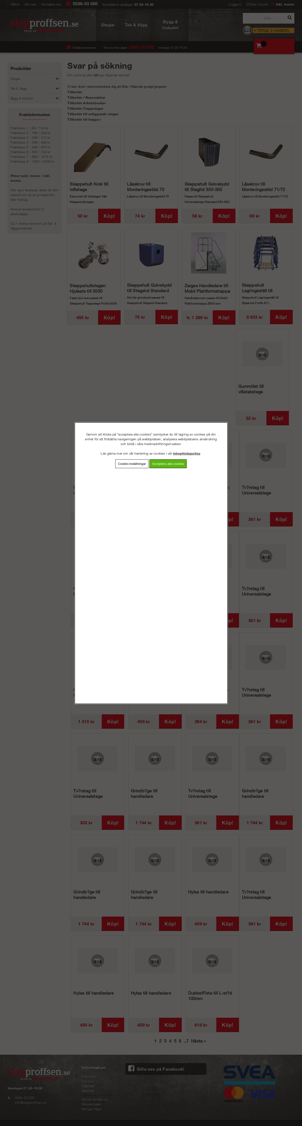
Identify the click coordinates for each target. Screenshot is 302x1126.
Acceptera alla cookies (168, 463)
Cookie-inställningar (132, 463)
